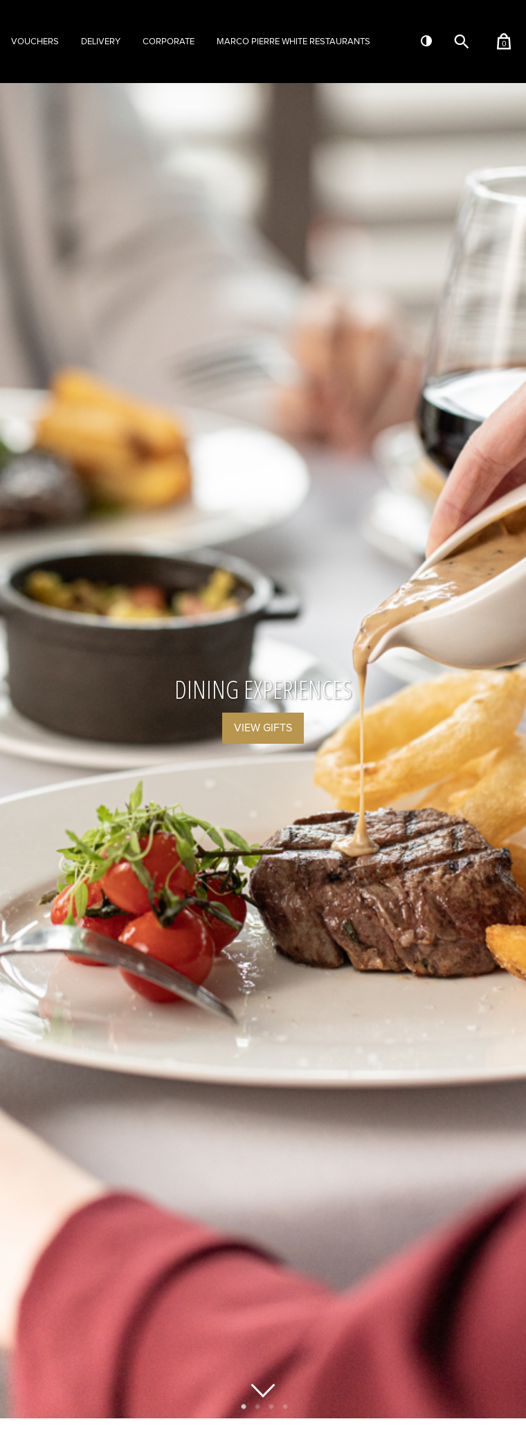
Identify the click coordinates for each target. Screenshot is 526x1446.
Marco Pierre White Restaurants (293, 41)
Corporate (168, 41)
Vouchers (35, 41)
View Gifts (263, 727)
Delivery (100, 41)
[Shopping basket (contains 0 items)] (504, 41)
